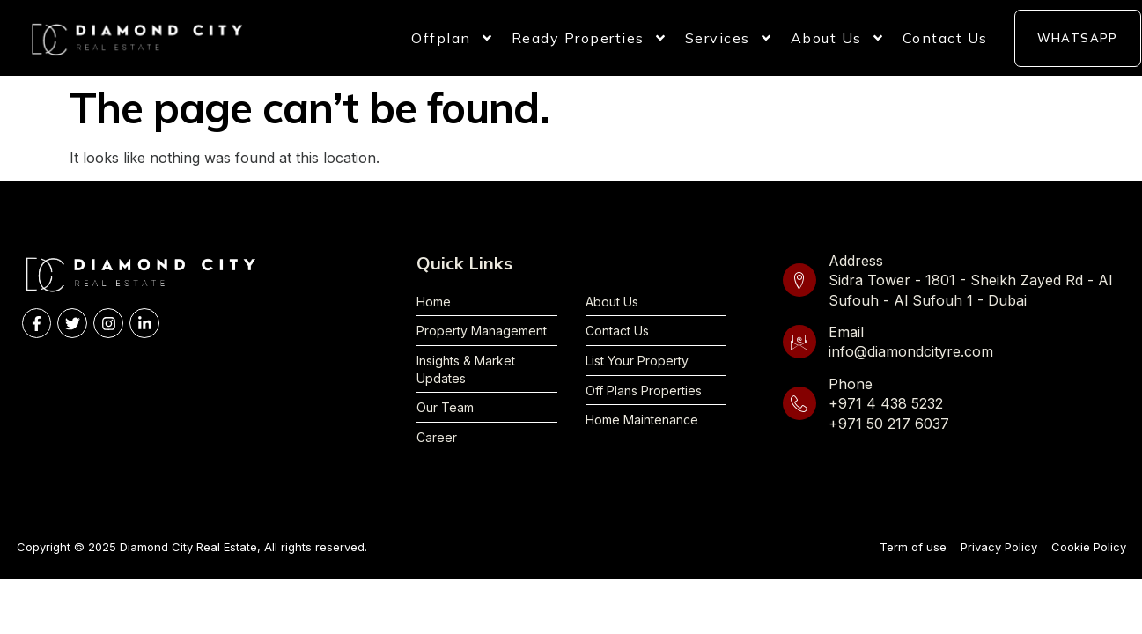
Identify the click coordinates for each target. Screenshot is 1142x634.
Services (729, 38)
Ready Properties (589, 38)
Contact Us (945, 38)
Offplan (452, 38)
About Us (838, 38)
